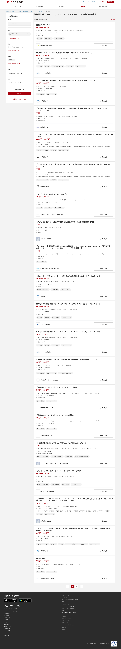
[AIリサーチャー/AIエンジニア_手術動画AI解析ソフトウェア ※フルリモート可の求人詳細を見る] (74, 63)
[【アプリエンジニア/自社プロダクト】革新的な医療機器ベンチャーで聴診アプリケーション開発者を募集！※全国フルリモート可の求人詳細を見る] (74, 540)
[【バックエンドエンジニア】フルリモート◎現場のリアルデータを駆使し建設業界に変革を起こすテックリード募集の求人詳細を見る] (74, 146)
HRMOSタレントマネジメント (10, 611)
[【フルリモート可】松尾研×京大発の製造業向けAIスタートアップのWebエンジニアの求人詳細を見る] (74, 91)
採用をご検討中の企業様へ (89, 1)
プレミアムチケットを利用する (68, 608)
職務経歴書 (39, 7)
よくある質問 (64, 597)
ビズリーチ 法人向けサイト (67, 622)
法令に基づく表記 (65, 620)
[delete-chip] (29, 34)
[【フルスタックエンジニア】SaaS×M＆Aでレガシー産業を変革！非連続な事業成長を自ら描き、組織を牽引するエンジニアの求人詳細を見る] (74, 176)
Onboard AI (6, 624)
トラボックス (7, 628)
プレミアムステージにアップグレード (70, 606)
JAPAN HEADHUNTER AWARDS (69, 612)
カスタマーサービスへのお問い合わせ (70, 599)
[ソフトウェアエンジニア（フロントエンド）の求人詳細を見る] (74, 204)
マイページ (18, 7)
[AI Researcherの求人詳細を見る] (74, 569)
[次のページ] (81, 586)
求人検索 (81, 6)
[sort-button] (112, 19)
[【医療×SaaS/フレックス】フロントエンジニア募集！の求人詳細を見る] (74, 425)
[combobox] (19, 73)
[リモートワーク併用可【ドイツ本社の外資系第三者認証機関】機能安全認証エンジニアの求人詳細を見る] (74, 370)
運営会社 (64, 627)
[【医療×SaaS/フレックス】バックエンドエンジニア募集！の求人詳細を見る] (74, 398)
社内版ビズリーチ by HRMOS (10, 608)
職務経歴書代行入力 (66, 604)
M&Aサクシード (7, 626)
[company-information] (65, 45)
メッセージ (61, 7)
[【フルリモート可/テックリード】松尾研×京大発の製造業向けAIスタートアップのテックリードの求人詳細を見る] (74, 286)
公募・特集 (103, 7)
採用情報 (64, 629)
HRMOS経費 (7, 617)
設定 (63, 601)
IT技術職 (19, 11)
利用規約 (64, 616)
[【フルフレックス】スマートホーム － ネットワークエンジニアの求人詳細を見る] (74, 481)
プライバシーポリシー (66, 618)
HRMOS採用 (7, 613)
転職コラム (64, 610)
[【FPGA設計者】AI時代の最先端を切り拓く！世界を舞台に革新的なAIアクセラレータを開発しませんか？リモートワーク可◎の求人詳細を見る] (74, 118)
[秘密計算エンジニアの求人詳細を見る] (74, 35)
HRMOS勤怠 (7, 615)
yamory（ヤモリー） (8, 630)
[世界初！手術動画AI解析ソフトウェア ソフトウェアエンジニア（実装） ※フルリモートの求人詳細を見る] (74, 342)
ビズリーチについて (66, 595)
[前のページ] (67, 586)
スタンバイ (6, 635)
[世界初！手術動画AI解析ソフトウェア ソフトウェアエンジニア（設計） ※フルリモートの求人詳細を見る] (74, 314)
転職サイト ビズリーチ (11, 11)
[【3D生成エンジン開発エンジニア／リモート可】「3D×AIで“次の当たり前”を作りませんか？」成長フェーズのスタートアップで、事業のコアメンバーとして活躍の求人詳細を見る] (74, 510)
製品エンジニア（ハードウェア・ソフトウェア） (33, 11)
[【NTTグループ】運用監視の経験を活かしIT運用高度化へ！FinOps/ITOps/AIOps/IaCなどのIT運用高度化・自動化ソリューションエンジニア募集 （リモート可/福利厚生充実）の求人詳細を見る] (74, 257)
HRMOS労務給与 (7, 619)
